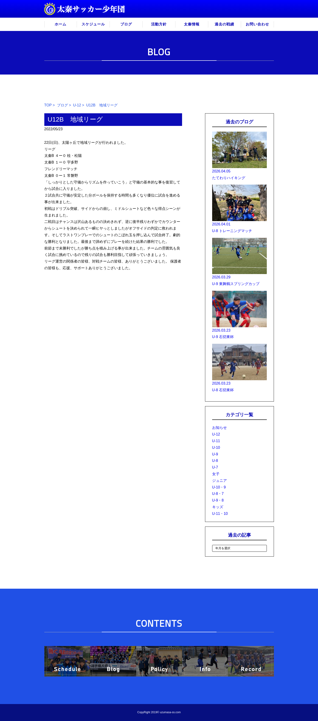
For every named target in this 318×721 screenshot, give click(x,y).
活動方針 (159, 24)
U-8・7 (218, 494)
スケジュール (93, 24)
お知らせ (219, 428)
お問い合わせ (257, 24)
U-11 (216, 441)
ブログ (126, 24)
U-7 (215, 467)
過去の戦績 (224, 24)
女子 (216, 474)
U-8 (215, 461)
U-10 (216, 447)
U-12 (77, 105)
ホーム (60, 24)
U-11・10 (220, 514)
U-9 (215, 454)
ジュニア (219, 481)
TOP (48, 105)
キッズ (217, 507)
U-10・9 (219, 487)
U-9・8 (218, 500)
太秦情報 (192, 24)
